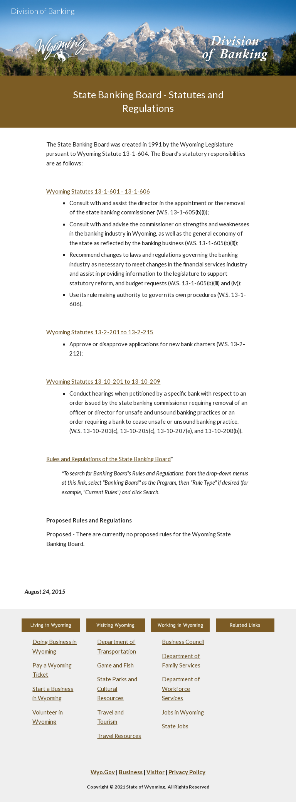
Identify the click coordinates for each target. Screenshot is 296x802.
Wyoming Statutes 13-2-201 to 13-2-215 (99, 332)
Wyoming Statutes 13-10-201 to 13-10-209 (103, 381)
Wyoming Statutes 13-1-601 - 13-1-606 (98, 191)
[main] (148, 101)
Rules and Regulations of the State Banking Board (108, 459)
